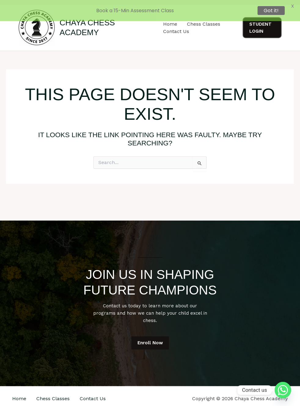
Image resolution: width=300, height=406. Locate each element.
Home (19, 394)
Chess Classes (53, 394)
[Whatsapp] (283, 390)
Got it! (271, 10)
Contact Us (176, 27)
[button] (262, 23)
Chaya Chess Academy (87, 23)
